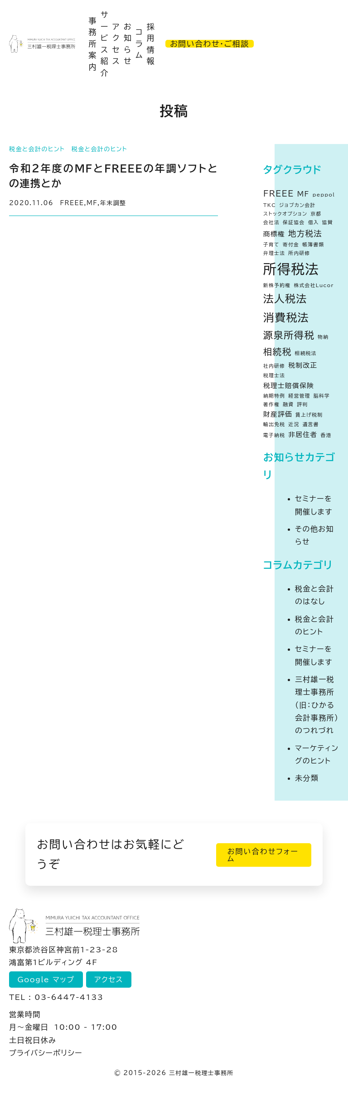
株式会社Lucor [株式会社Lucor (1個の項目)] (314, 285)
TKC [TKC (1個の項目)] (269, 205)
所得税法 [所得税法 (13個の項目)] (291, 269)
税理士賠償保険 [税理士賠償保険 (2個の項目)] (288, 385)
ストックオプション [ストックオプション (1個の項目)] (285, 213)
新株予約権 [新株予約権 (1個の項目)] (276, 285)
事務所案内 (92, 44)
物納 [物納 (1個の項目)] (323, 337)
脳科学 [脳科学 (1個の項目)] (322, 396)
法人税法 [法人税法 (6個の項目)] (285, 298)
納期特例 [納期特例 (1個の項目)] (274, 396)
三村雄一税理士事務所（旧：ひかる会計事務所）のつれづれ (317, 705)
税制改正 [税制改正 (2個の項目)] (302, 365)
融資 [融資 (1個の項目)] (288, 404)
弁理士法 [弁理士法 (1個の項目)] (274, 253)
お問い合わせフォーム (259, 854)
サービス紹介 (105, 44)
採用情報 (151, 44)
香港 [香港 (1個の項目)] (326, 435)
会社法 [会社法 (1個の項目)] (271, 222)
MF (92, 203)
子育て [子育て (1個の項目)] (271, 244)
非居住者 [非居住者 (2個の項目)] (302, 434)
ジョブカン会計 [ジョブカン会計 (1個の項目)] (297, 205)
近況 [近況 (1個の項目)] (293, 424)
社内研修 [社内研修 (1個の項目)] (274, 366)
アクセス (116, 44)
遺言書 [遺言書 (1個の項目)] (311, 424)
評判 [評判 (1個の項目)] (302, 404)
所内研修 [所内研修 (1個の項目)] (299, 253)
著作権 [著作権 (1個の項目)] (271, 404)
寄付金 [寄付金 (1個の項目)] (291, 244)
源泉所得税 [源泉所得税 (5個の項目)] (288, 335)
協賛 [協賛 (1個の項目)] (327, 222)
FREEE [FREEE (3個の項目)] (278, 193)
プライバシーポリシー (45, 1053)
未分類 (307, 778)
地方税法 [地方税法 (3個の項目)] (305, 233)
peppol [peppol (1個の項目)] (324, 194)
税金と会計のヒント (37, 149)
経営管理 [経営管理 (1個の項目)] (299, 396)
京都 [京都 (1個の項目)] (315, 213)
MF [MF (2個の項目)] (303, 194)
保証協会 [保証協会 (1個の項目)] (293, 222)
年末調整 (113, 203)
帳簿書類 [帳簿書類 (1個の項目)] (313, 244)
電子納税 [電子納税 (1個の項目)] (274, 435)
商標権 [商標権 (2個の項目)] (274, 234)
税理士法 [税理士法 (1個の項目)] (274, 375)
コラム (139, 43)
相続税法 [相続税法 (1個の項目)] (306, 353)
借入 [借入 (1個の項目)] (313, 222)
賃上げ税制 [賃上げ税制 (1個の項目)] (309, 415)
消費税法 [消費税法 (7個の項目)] (286, 317)
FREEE (72, 203)
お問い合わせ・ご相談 (209, 44)
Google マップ (46, 979)
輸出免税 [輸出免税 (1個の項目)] (274, 424)
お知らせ (128, 44)
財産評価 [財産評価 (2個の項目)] (277, 414)
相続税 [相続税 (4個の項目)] (277, 351)
